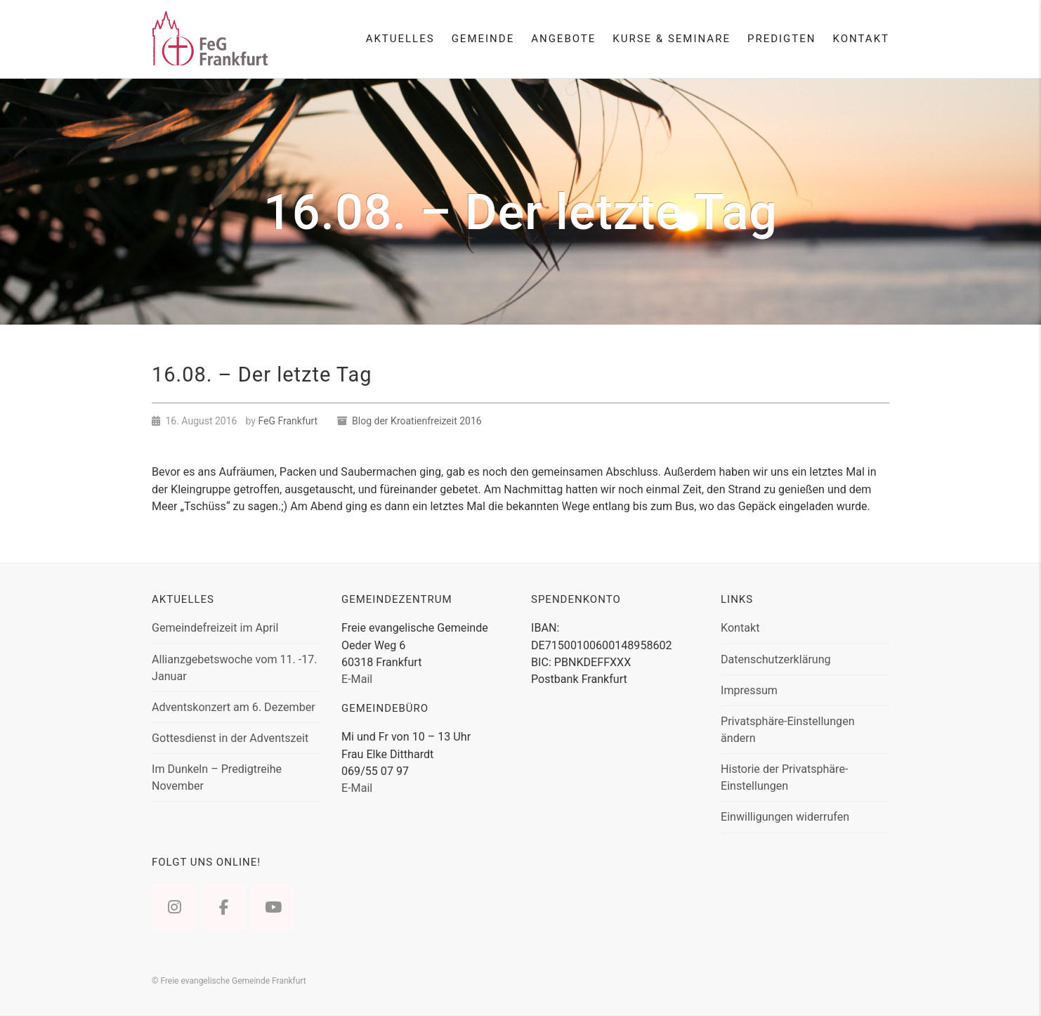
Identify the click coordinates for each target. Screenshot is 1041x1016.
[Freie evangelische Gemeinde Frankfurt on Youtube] (273, 907)
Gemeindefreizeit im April (215, 627)
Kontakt (860, 38)
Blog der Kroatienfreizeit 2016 (417, 420)
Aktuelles (400, 38)
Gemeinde (483, 38)
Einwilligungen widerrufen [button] (785, 816)
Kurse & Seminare (672, 38)
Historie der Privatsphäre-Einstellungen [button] (784, 777)
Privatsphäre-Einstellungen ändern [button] (788, 730)
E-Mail (356, 679)
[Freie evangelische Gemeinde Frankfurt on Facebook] (223, 907)
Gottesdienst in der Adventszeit (230, 738)
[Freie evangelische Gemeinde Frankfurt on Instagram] (174, 907)
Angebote (563, 38)
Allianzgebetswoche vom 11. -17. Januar (234, 668)
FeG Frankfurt (287, 420)
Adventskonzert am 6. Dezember (233, 707)
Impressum (749, 690)
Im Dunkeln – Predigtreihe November (217, 777)
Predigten (781, 38)
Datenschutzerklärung (776, 659)
